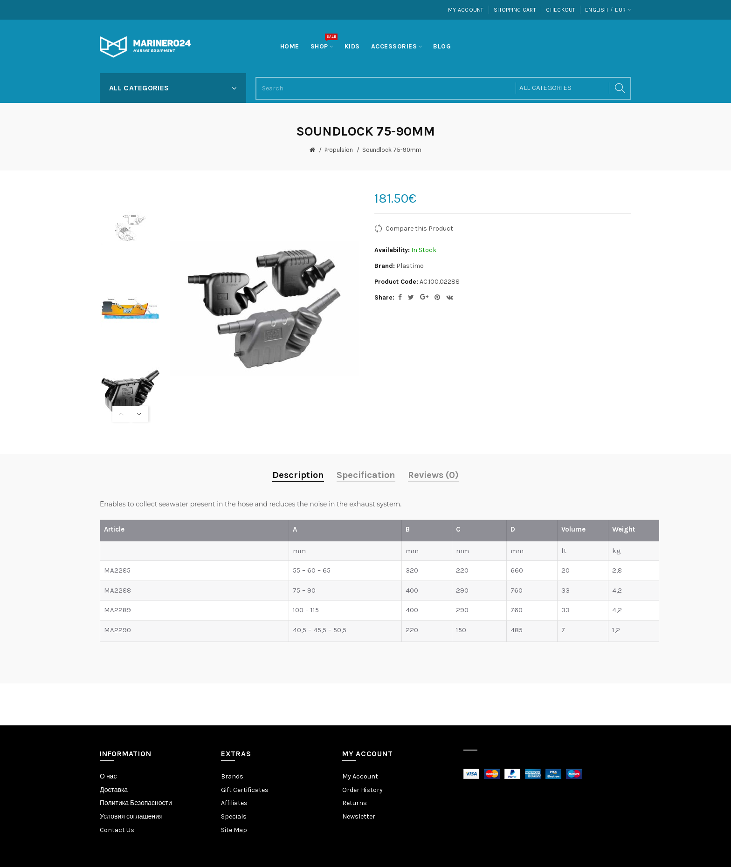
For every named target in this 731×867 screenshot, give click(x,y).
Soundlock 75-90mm (391, 149)
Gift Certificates (245, 790)
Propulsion (338, 149)
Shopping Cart (515, 10)
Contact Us (117, 830)
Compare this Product (419, 228)
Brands (232, 776)
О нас (108, 776)
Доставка (114, 790)
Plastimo (410, 266)
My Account (466, 10)
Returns (354, 803)
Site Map (234, 830)
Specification (366, 475)
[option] (130, 227)
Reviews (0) (433, 475)
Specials (234, 816)
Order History (362, 790)
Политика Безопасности (136, 803)
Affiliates (234, 803)
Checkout (560, 10)
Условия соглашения (131, 816)
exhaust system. (375, 504)
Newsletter (358, 816)
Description (298, 475)
